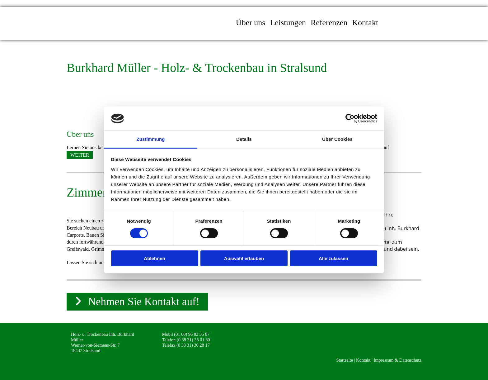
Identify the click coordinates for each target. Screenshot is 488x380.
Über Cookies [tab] (337, 139)
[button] (80, 155)
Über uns (250, 22)
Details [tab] (244, 139)
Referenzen (329, 22)
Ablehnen (154, 258)
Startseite (344, 360)
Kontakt (365, 22)
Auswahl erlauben (244, 258)
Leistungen (288, 22)
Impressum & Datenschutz (397, 360)
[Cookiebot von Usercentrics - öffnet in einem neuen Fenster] (350, 118)
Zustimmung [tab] (151, 139)
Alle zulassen (333, 258)
